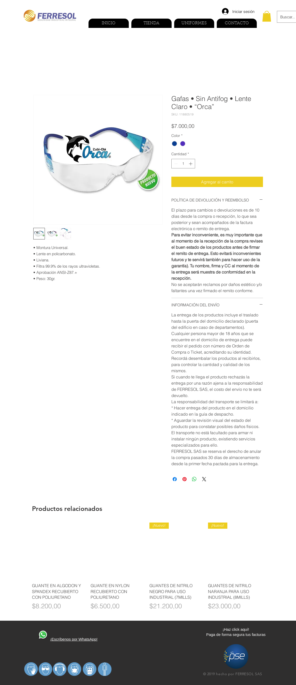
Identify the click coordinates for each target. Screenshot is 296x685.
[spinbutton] (183, 163)
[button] (266, 16)
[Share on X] (204, 479)
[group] (148, 570)
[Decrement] (175, 163)
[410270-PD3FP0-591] (42, 635)
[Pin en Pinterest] (184, 479)
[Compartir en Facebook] (175, 479)
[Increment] (191, 163)
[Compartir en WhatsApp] (194, 479)
